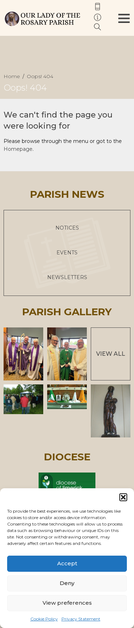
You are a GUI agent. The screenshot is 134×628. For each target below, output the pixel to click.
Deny (67, 583)
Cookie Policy (44, 619)
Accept (67, 563)
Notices (67, 228)
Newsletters (67, 277)
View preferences (67, 602)
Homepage (18, 149)
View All (110, 353)
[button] (123, 497)
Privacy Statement (80, 619)
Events (67, 252)
